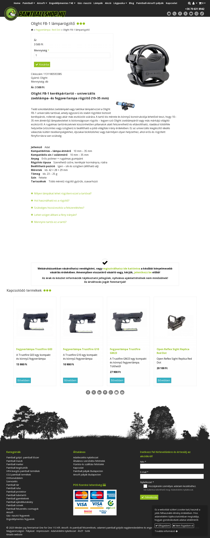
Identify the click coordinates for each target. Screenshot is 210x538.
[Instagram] (196, 13)
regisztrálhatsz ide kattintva (121, 268)
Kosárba (42, 64)
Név (143, 461)
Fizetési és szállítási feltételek (88, 464)
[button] (202, 3)
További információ (165, 531)
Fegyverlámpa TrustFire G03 (34, 349)
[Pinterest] (105, 392)
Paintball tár (12, 484)
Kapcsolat (78, 467)
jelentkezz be (143, 272)
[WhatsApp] (110, 392)
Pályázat (30, 530)
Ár (35, 40)
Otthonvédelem (14, 478)
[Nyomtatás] (122, 392)
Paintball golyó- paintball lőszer (22, 457)
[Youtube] (191, 13)
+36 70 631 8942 (194, 9)
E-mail (144, 472)
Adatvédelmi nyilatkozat (182, 489)
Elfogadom (162, 525)
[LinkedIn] (99, 392)
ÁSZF (80, 530)
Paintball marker (14, 464)
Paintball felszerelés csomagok (22, 508)
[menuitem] (17, 3)
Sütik (87, 530)
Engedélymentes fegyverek (20, 519)
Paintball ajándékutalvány (19, 501)
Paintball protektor (16, 491)
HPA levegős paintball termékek (23, 471)
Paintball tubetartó (16, 495)
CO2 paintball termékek (18, 474)
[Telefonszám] (174, 13)
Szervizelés (12, 481)
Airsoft (9, 512)
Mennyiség (41, 50)
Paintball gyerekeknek (17, 498)
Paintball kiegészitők (17, 467)
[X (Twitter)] (185, 13)
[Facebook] (180, 13)
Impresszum (42, 530)
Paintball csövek (14, 505)
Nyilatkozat (147, 482)
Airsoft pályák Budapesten (87, 474)
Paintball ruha (13, 488)
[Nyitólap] (57, 13)
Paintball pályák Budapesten (88, 471)
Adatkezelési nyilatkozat (85, 457)
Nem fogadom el (183, 525)
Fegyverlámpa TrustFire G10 (81, 349)
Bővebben (23, 380)
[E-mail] (169, 13)
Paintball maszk (14, 460)
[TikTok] (202, 13)
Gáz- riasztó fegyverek (18, 515)
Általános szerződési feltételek (89, 460)
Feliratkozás (149, 497)
